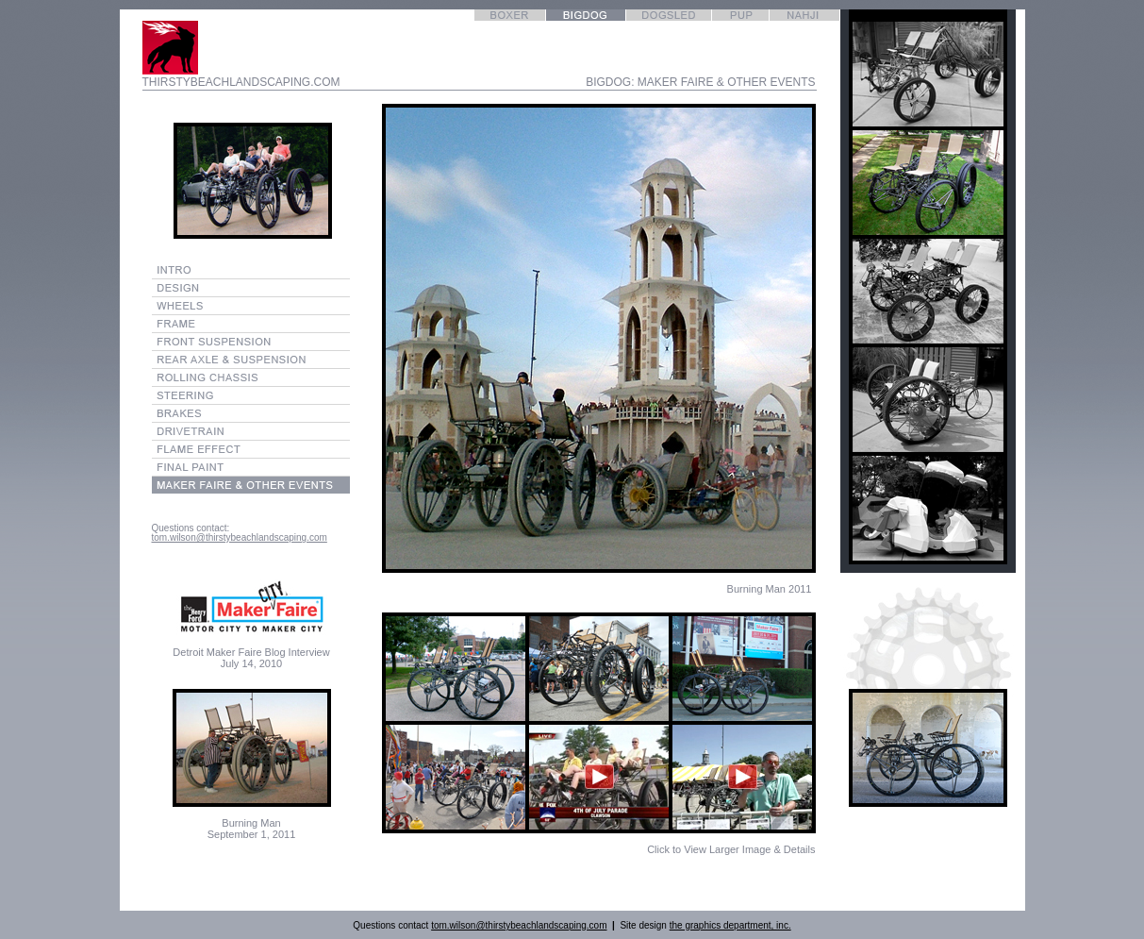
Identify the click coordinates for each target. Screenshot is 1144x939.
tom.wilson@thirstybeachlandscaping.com (239, 537)
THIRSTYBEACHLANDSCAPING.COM (241, 82)
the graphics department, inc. (730, 925)
